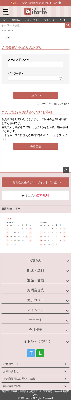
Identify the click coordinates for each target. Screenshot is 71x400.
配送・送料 (35, 270)
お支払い (35, 260)
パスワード (16, 73)
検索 (68, 25)
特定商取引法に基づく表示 (19, 378)
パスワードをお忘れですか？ (52, 103)
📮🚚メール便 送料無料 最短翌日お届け (35, 2)
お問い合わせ (11, 371)
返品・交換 (35, 280)
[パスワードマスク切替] (60, 78)
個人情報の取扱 (12, 386)
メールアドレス (19, 59)
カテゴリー (35, 300)
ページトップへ (66, 170)
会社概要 (35, 330)
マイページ (35, 310)
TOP (4, 31)
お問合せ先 (35, 290)
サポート (35, 320)
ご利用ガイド (11, 363)
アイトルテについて (35, 341)
